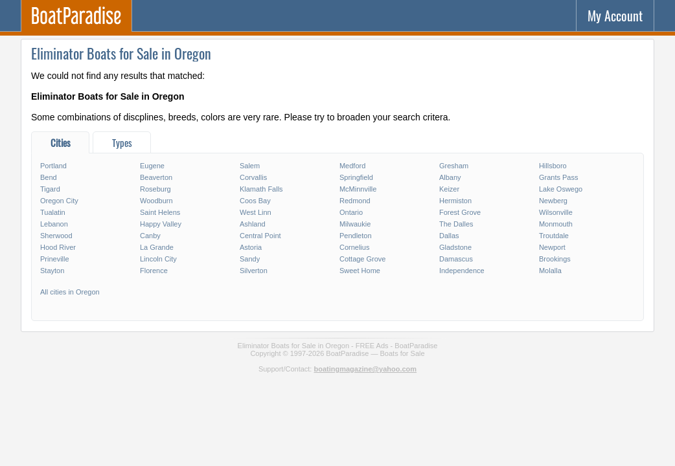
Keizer (449, 189)
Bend (48, 177)
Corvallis (253, 177)
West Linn (255, 212)
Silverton (254, 270)
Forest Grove (460, 212)
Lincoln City (158, 259)
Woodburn (156, 201)
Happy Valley (160, 224)
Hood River (58, 247)
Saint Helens (160, 212)
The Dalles (456, 224)
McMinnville (357, 189)
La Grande (157, 247)
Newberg (553, 201)
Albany (450, 177)
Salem (250, 166)
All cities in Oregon (70, 292)
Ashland (253, 224)
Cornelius (354, 247)
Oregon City (59, 201)
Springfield (356, 177)
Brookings (555, 259)
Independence (462, 270)
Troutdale (554, 235)
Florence (154, 270)
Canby (150, 235)
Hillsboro (553, 166)
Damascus (456, 259)
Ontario (351, 212)
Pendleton (355, 235)
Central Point (260, 235)
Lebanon (54, 224)
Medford (352, 166)
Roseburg (155, 189)
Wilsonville (556, 212)
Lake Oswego (560, 189)
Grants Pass (558, 177)
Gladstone (455, 247)
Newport (552, 247)
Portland (53, 166)
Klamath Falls (261, 189)
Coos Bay (255, 201)
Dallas (449, 235)
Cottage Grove (362, 259)
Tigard (50, 189)
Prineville (54, 259)
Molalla (550, 270)
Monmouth (556, 224)
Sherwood (56, 235)
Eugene (152, 166)
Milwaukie (355, 224)
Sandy (250, 259)
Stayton (52, 270)
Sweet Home (359, 270)
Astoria (251, 247)
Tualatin (52, 212)
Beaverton (156, 177)
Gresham (453, 166)
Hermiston (455, 201)
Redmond (355, 201)
